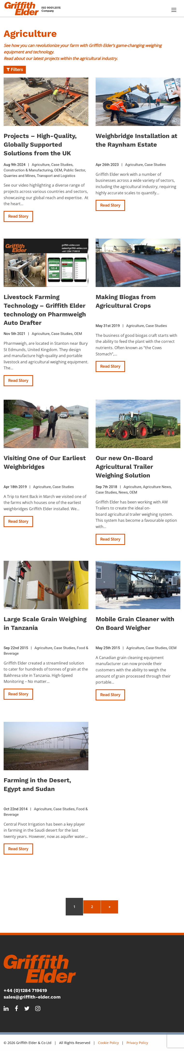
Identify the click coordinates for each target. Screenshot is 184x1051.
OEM (58, 170)
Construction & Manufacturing (28, 170)
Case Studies (61, 165)
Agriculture (41, 165)
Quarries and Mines (19, 176)
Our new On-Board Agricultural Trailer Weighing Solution (124, 466)
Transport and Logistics (56, 176)
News (123, 492)
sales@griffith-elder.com (32, 997)
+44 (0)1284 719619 (25, 990)
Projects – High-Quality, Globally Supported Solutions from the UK (40, 144)
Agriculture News (157, 487)
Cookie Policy (108, 1042)
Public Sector (74, 170)
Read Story (18, 216)
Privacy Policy (137, 1042)
